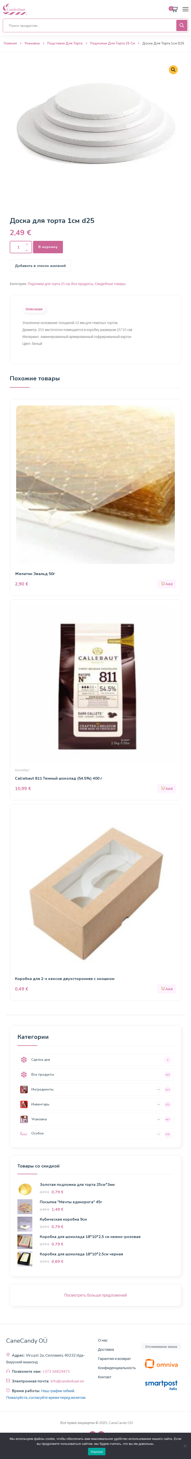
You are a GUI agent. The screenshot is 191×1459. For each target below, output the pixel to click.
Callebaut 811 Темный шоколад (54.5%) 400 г (60, 778)
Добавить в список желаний (40, 265)
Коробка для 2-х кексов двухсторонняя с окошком (65, 979)
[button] (173, 69)
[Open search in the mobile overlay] (95, 25)
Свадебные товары (110, 284)
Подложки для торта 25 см (112, 43)
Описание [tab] (34, 309)
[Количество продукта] (21, 247)
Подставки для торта (65, 43)
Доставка (106, 1349)
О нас (103, 1340)
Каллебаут (22, 770)
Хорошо (97, 1452)
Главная (10, 43)
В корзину (48, 247)
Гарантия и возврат (114, 1358)
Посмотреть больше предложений (95, 1295)
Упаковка (32, 43)
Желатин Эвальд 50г (35, 574)
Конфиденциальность (117, 1367)
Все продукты (82, 284)
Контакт (104, 1377)
